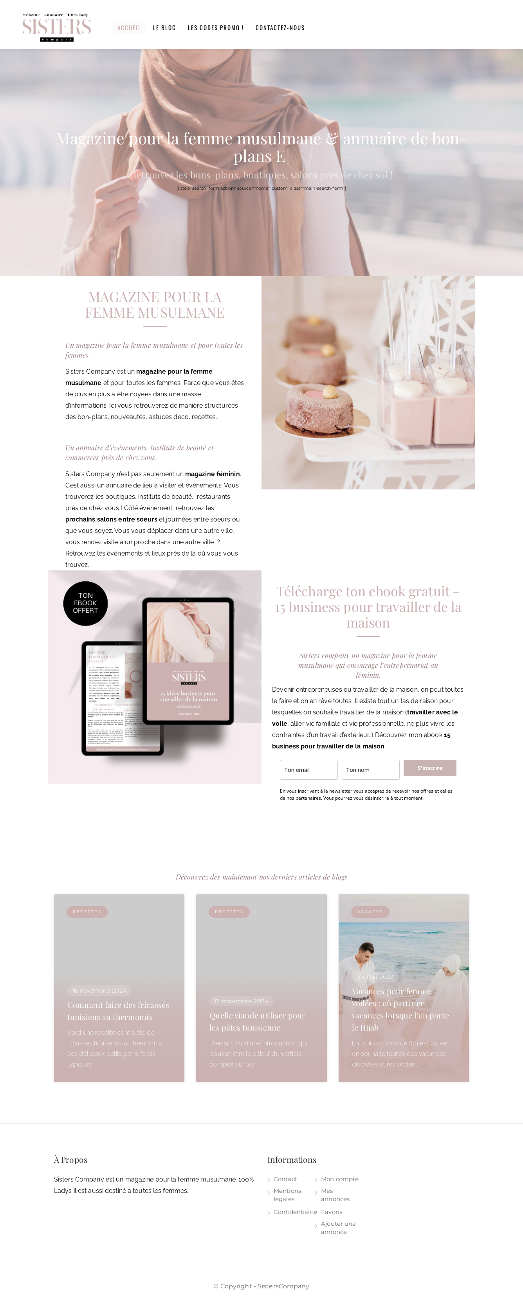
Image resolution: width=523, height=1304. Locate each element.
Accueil (129, 27)
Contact (285, 1179)
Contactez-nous (280, 27)
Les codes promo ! (216, 27)
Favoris (331, 1212)
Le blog (164, 27)
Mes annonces (335, 1195)
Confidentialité (295, 1212)
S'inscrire (430, 768)
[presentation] (339, 824)
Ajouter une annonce (338, 1228)
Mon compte (340, 1179)
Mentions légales (287, 1195)
